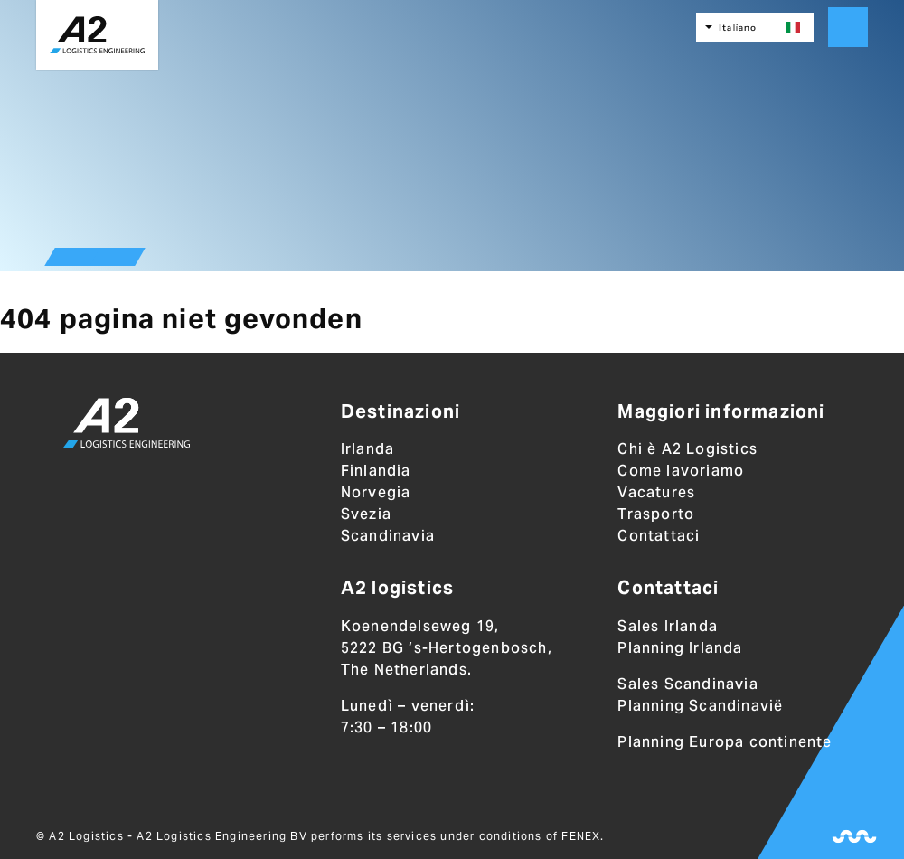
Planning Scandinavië (700, 705)
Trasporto (655, 514)
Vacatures (656, 492)
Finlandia (376, 470)
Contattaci (658, 535)
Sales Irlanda (667, 626)
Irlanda (367, 448)
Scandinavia (388, 535)
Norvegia (376, 492)
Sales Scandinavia (687, 684)
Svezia (366, 514)
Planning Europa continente (724, 741)
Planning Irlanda (679, 647)
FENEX (580, 836)
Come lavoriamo (680, 470)
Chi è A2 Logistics (687, 448)
